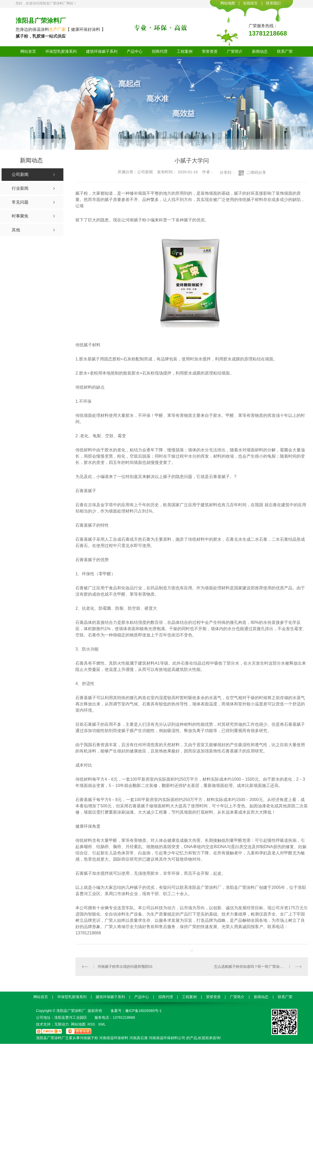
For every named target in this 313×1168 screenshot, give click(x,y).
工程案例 (184, 51)
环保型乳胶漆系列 (61, 51)
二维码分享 (256, 172)
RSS (92, 1024)
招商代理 (159, 51)
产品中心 (134, 51)
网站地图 (227, 3)
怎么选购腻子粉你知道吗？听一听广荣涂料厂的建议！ (258, 966)
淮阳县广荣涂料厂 (41, 20)
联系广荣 (285, 51)
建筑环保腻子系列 (101, 51)
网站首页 (28, 51)
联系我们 (273, 3)
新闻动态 (260, 51)
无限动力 (61, 1024)
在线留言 (250, 3)
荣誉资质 (210, 51)
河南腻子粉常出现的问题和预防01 (125, 966)
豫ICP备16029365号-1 (143, 1011)
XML (102, 1024)
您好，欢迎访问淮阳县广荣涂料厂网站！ (46, 3)
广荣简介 (235, 51)
